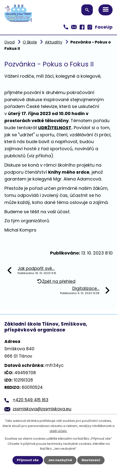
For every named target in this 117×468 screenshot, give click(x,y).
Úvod (9, 42)
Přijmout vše (28, 460)
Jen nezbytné (60, 460)
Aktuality (53, 42)
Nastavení (91, 460)
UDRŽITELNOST (54, 128)
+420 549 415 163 (30, 400)
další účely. (58, 431)
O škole (30, 42)
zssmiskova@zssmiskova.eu (42, 409)
